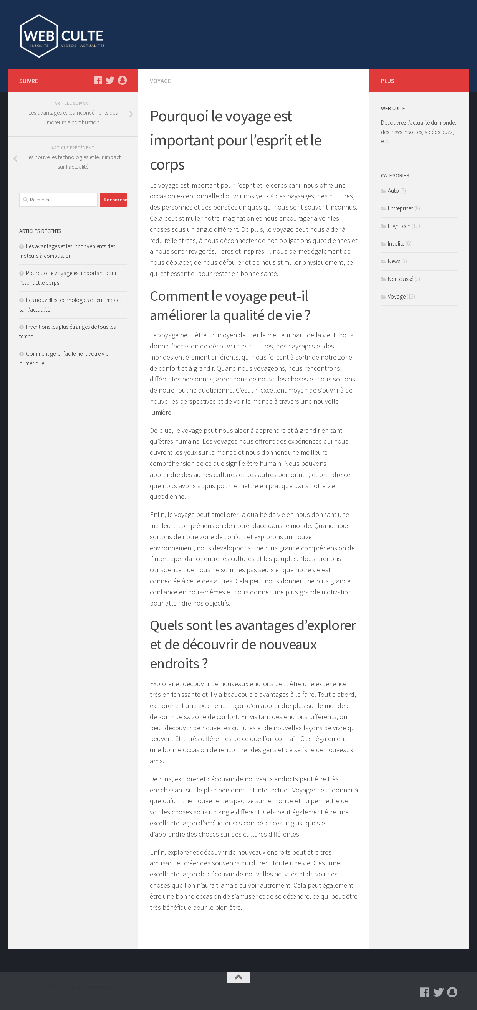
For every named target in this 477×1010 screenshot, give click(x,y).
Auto (393, 190)
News (394, 261)
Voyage (160, 80)
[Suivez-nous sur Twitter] (109, 80)
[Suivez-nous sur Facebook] (97, 80)
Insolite (396, 243)
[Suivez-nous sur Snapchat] (122, 80)
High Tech (399, 225)
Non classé (400, 278)
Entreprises (400, 208)
